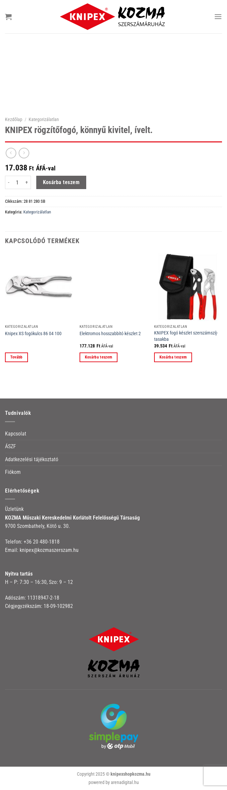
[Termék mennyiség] (17, 182)
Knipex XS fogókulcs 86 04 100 (33, 333)
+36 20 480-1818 (42, 542)
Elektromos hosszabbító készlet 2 (110, 333)
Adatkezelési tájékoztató (31, 459)
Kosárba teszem (61, 182)
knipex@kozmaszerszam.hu (49, 550)
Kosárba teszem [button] (99, 357)
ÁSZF (10, 446)
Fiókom (13, 472)
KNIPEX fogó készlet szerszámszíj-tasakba (186, 336)
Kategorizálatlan (44, 119)
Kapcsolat (15, 434)
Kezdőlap (13, 119)
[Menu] (218, 16)
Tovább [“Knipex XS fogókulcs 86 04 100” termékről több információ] (16, 357)
